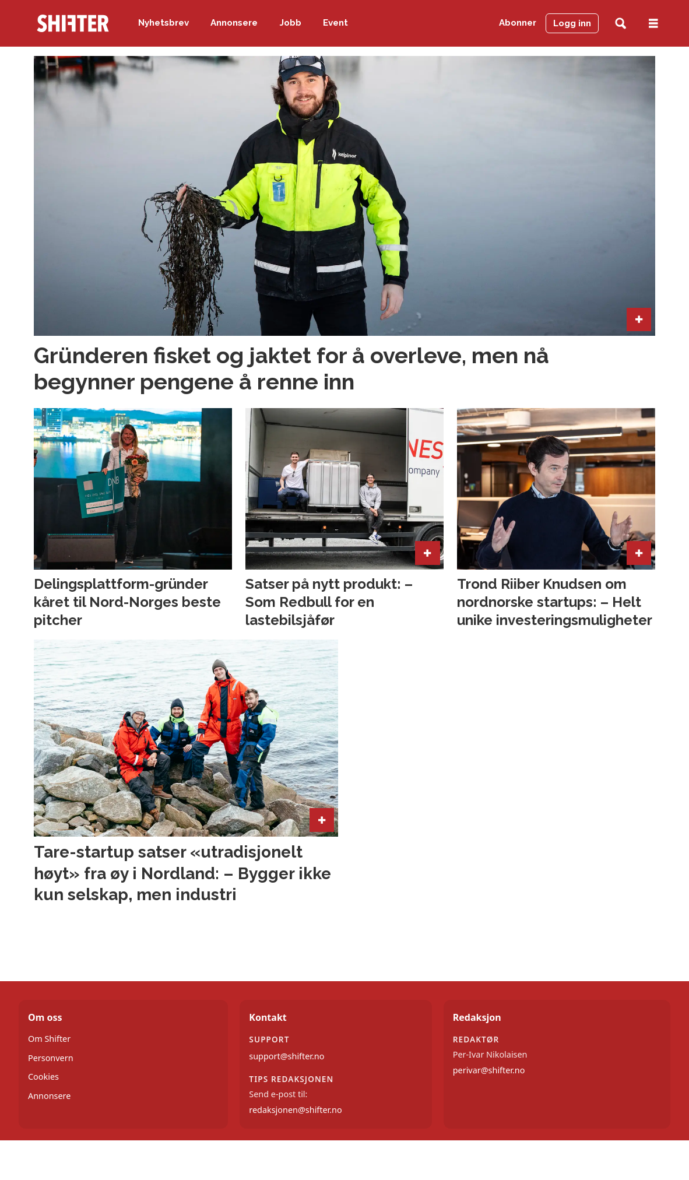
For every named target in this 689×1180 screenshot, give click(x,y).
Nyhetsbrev (163, 22)
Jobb (290, 22)
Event (335, 22)
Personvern (50, 1057)
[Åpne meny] (653, 24)
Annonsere (234, 22)
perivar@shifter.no (489, 1070)
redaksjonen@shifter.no (295, 1109)
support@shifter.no (286, 1056)
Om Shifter (49, 1038)
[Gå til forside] (73, 23)
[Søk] (620, 23)
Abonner (517, 22)
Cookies (43, 1076)
